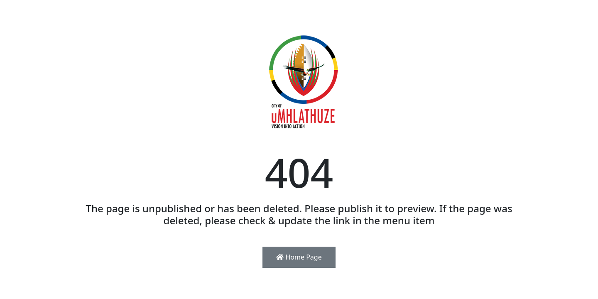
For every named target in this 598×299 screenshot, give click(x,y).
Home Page (298, 257)
